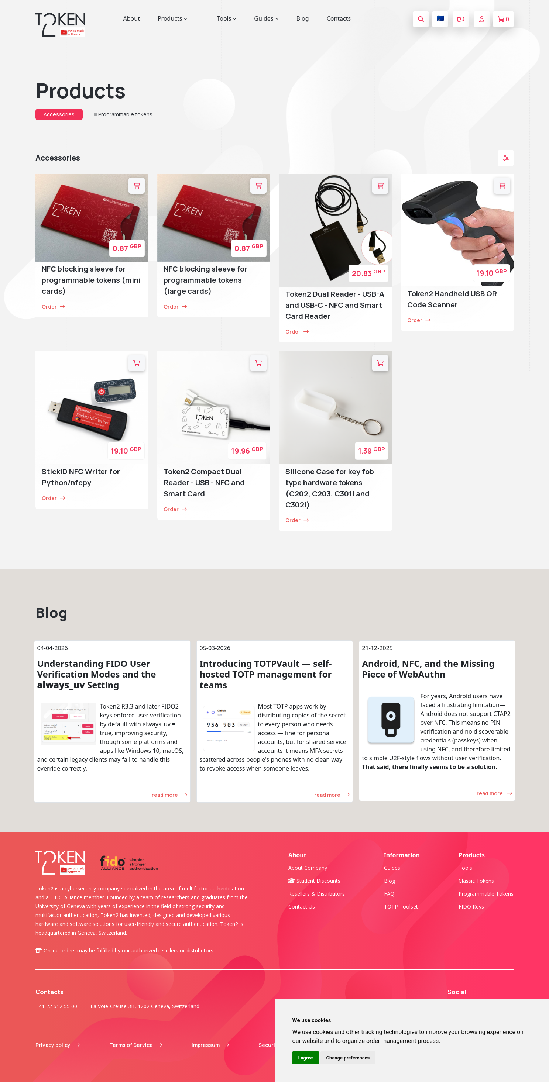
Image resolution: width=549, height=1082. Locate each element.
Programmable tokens (125, 114)
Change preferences (348, 1058)
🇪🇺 (440, 18)
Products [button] (173, 18)
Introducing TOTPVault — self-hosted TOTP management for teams (266, 674)
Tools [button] (226, 18)
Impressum (210, 1044)
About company (307, 867)
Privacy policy (57, 1044)
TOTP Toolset (401, 906)
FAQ (389, 893)
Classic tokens (476, 880)
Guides (392, 867)
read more (169, 794)
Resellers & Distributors (316, 893)
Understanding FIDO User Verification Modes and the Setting (96, 674)
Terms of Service (135, 1044)
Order (53, 306)
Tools (465, 867)
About (131, 18)
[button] (506, 158)
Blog (302, 18)
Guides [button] (266, 18)
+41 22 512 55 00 (56, 1006)
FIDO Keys (471, 906)
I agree (305, 1058)
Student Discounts (314, 880)
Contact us (301, 906)
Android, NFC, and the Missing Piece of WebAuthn (428, 668)
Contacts (339, 18)
